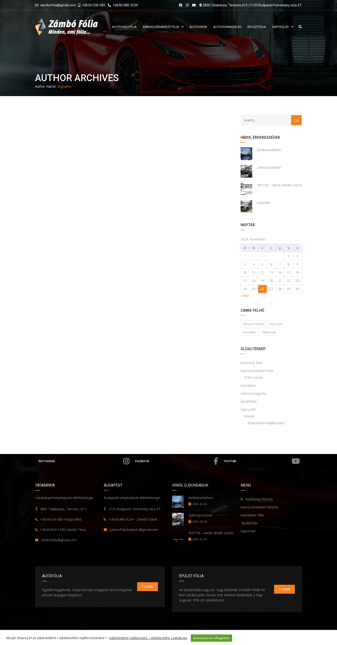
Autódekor (248, 385)
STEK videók (253, 377)
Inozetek (263, 202)
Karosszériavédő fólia (257, 370)
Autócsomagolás (253, 393)
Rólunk (249, 416)
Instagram (84, 461)
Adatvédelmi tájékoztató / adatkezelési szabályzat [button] (148, 637)
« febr (245, 295)
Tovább (147, 586)
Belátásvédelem (269, 150)
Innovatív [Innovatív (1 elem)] (276, 324)
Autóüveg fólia (252, 362)
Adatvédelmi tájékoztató (266, 423)
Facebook (176, 461)
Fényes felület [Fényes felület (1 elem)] (253, 324)
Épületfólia (248, 401)
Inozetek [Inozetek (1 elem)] (249, 332)
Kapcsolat (248, 409)
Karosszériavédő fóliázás (259, 507)
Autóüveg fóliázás (259, 499)
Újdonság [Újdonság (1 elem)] (268, 332)
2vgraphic (64, 86)
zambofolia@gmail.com (58, 5)
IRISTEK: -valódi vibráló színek (279, 185)
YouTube (262, 461)
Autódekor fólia (252, 515)
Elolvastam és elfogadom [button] (211, 638)
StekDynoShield (269, 167)
